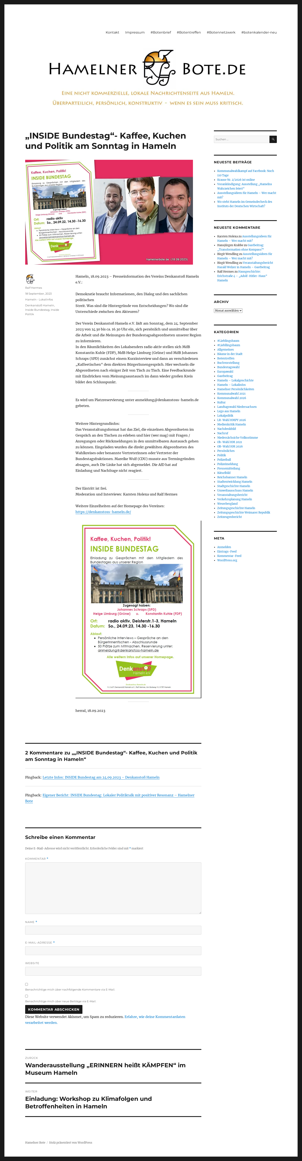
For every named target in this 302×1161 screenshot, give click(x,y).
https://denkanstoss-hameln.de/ (103, 512)
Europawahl (225, 371)
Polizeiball (224, 460)
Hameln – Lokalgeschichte (235, 380)
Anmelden (224, 547)
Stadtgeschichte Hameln (233, 486)
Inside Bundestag (37, 309)
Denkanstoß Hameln (39, 305)
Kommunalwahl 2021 (231, 393)
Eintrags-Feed (227, 551)
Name (31, 922)
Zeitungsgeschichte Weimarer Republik (243, 512)
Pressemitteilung (228, 468)
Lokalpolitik (225, 415)
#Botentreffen (189, 32)
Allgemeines (225, 349)
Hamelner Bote (35, 1142)
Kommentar (36, 859)
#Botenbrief (161, 32)
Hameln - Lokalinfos (39, 299)
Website (32, 963)
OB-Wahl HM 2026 (230, 446)
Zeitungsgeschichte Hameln (236, 508)
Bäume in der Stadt (229, 354)
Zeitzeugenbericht (229, 517)
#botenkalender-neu (259, 32)
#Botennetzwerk (221, 32)
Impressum (135, 32)
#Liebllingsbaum (228, 345)
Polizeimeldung (227, 464)
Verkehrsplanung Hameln (234, 499)
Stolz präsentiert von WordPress (70, 1142)
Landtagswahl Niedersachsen (237, 407)
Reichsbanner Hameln (232, 477)
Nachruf (222, 433)
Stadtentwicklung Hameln (234, 482)
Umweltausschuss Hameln (235, 490)
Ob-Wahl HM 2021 (229, 442)
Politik (221, 455)
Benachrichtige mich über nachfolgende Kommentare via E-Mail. (70, 989)
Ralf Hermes (33, 287)
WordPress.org (227, 560)
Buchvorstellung (228, 363)
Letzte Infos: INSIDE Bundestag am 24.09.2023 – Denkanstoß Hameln (101, 777)
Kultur (221, 402)
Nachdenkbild (226, 429)
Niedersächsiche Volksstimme (237, 437)
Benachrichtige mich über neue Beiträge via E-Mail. (60, 1001)
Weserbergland (227, 504)
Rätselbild (223, 473)
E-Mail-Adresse (40, 942)
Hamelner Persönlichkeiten (235, 389)
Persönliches (226, 451)
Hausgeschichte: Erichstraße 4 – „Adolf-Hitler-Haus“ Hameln (242, 276)
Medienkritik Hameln (231, 424)
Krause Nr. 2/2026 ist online (236, 180)
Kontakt (112, 32)
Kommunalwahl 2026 (231, 398)
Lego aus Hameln (228, 411)
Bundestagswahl (228, 367)
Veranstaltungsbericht (232, 495)
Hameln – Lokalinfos (231, 385)
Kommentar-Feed (229, 556)
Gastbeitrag (225, 376)
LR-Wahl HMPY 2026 (231, 420)
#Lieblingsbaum (228, 341)
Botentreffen (225, 358)
